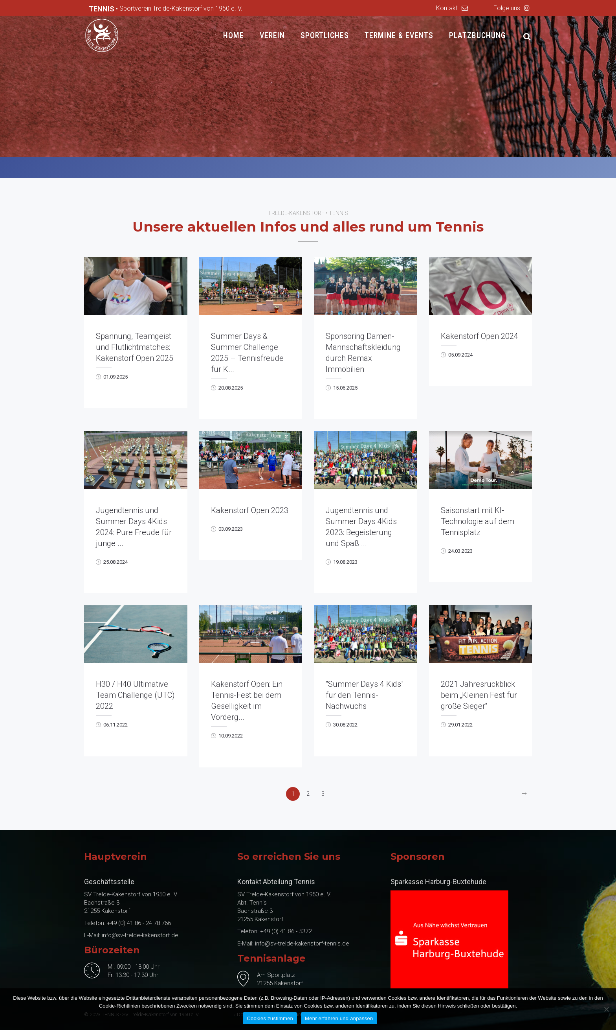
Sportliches (325, 35)
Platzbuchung (477, 35)
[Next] (524, 794)
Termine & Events (399, 35)
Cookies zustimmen (270, 1018)
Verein (272, 35)
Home (233, 35)
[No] (606, 1009)
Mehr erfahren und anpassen (339, 1018)
